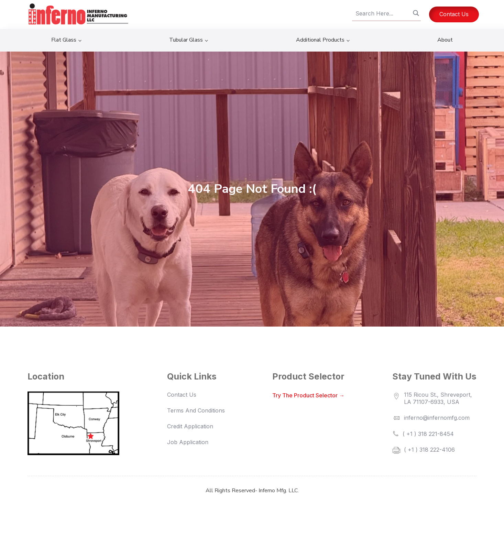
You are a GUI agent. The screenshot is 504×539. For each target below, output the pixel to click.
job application (187, 442)
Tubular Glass (186, 40)
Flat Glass (63, 40)
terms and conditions (196, 410)
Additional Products (320, 40)
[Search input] (383, 13)
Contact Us (454, 14)
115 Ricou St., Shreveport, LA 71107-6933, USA (439, 398)
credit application (190, 426)
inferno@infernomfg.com (437, 417)
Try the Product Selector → (308, 395)
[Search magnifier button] (416, 13)
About (445, 40)
